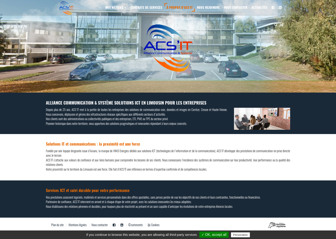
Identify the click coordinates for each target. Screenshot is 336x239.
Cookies (153, 225)
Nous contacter (235, 7)
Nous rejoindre (208, 7)
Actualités (259, 7)
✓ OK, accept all (213, 234)
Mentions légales (78, 225)
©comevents (135, 225)
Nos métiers (115, 7)
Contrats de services (146, 7)
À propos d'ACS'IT (179, 7)
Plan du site (57, 225)
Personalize (240, 234)
